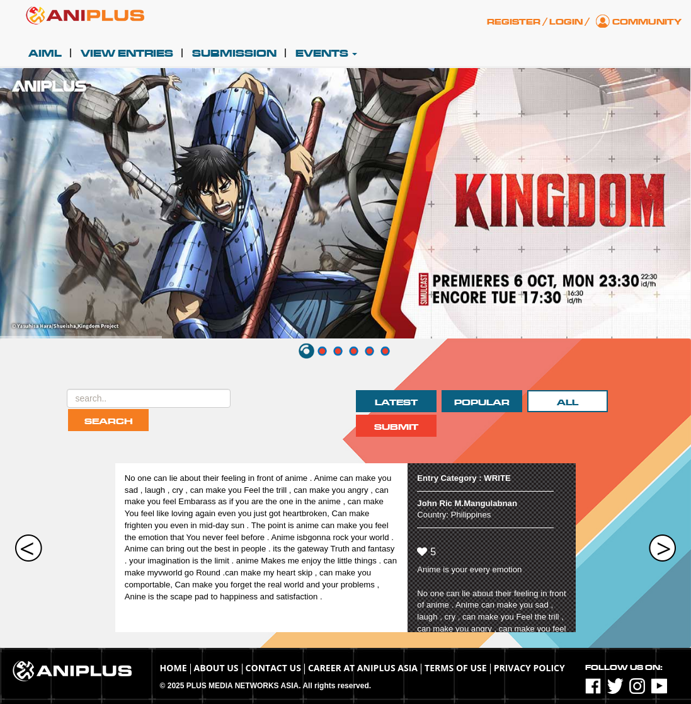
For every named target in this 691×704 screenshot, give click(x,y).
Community (647, 22)
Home (173, 668)
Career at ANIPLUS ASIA (363, 668)
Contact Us (273, 668)
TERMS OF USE (456, 668)
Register (513, 22)
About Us (216, 668)
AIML (45, 53)
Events (326, 53)
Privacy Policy (529, 668)
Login (566, 22)
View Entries (127, 53)
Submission (234, 53)
